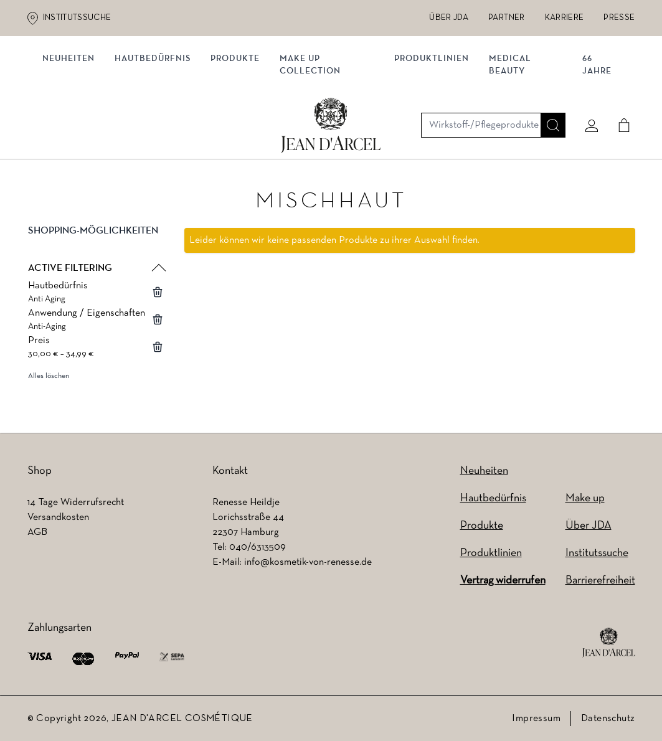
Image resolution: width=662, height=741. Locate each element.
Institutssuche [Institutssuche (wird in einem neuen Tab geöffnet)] (77, 18)
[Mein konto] (587, 79)
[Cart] (619, 79)
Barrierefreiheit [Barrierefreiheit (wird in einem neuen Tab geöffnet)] (600, 580)
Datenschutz (608, 718)
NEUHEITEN (73, 129)
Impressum (536, 718)
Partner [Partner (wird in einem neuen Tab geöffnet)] (506, 18)
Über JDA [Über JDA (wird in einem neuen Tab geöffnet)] (448, 18)
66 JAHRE (594, 135)
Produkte (240, 129)
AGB (37, 532)
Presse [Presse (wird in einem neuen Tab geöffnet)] (619, 18)
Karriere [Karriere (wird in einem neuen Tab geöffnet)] (564, 18)
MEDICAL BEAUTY (510, 135)
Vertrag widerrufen (503, 580)
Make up (585, 498)
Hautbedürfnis (158, 129)
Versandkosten (58, 517)
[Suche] (548, 79)
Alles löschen (48, 380)
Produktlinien (432, 129)
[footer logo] (608, 643)
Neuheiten (484, 471)
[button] (96, 245)
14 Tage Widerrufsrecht (75, 502)
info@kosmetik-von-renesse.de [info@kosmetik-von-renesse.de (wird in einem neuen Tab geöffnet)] (308, 562)
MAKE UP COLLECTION (315, 135)
